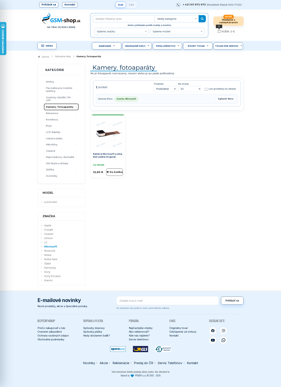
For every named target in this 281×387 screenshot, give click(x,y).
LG (45, 242)
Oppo (47, 263)
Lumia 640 (50, 201)
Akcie (104, 363)
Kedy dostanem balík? (96, 335)
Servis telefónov (139, 339)
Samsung (50, 267)
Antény (50, 81)
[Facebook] (213, 331)
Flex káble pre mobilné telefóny (59, 90)
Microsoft (50, 246)
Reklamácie (121, 363)
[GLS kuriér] (140, 349)
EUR (120, 4)
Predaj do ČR (143, 363)
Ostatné (50, 150)
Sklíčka (50, 169)
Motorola (49, 250)
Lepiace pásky (54, 138)
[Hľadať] (202, 18)
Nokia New (50, 259)
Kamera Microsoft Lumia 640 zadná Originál (107, 155)
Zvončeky (51, 175)
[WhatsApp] (223, 340)
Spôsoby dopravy (94, 328)
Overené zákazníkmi (50, 331)
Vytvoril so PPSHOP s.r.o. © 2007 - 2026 (141, 375)
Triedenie (159, 84)
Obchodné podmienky (51, 339)
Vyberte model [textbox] (161, 31)
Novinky (89, 363)
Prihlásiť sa (49, 4)
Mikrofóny (51, 144)
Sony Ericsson (52, 276)
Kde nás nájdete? (139, 335)
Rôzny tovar (196, 46)
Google (48, 229)
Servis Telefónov (170, 363)
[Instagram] (223, 331)
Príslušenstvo (166, 46)
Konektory (52, 119)
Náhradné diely (135, 46)
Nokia (47, 254)
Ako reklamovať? (139, 331)
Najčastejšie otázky (140, 328)
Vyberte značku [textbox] (106, 31)
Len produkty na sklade (220, 89)
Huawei (48, 233)
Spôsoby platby (92, 331)
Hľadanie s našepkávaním (228, 21)
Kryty (49, 125)
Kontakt (69, 4)
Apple (47, 225)
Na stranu (183, 84)
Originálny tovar (178, 328)
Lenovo (48, 238)
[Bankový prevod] (163, 349)
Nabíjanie (105, 46)
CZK (131, 4)
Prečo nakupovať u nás (51, 328)
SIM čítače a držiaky (57, 163)
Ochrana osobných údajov (53, 335)
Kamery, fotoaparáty (59, 106)
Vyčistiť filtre (225, 98)
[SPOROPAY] (117, 349)
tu (169, 371)
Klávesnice (52, 113)
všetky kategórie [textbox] (166, 18)
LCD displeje (53, 132)
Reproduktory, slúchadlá (60, 157)
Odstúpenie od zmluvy (182, 331)
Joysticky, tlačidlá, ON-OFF (58, 99)
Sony (47, 271)
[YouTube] (213, 340)
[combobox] (177, 18)
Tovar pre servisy (226, 46)
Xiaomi (48, 280)
